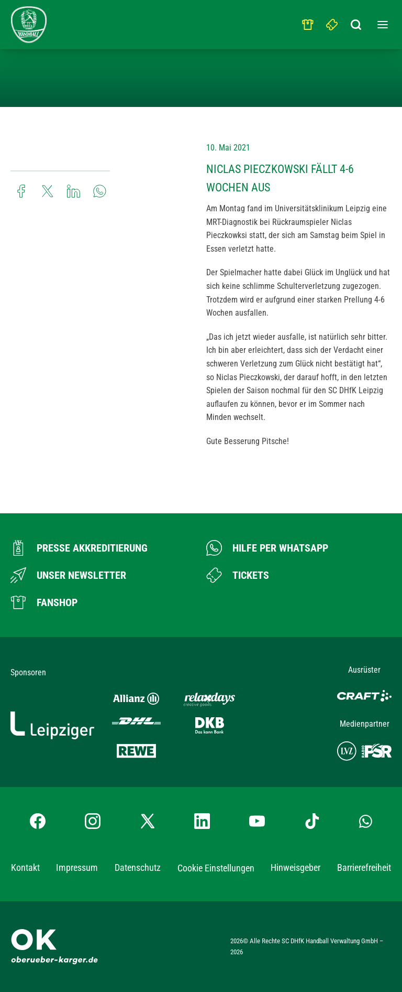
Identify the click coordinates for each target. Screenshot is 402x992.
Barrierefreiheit (364, 867)
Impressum (77, 867)
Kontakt (25, 867)
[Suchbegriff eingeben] (356, 22)
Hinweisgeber (295, 867)
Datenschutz (138, 867)
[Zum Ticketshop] (237, 575)
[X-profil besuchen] (147, 821)
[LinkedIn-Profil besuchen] (202, 821)
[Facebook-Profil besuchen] (38, 821)
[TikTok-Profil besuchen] (312, 821)
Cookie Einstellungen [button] (215, 868)
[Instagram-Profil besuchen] (92, 821)
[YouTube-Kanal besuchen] (257, 821)
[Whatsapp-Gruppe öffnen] (365, 821)
